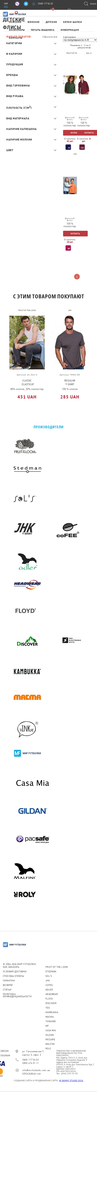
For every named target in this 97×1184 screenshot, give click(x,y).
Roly (48, 1048)
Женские (33, 22)
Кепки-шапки (72, 22)
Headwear (51, 994)
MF (47, 1026)
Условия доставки (15, 971)
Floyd (49, 998)
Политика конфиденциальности (17, 995)
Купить (75, 132)
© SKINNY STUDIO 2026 (71, 1080)
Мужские (15, 22)
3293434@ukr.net (31, 1073)
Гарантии (9, 980)
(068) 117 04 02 (45, 3)
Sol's (48, 976)
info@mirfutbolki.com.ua (36, 1070)
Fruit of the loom (56, 967)
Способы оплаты (13, 976)
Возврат (8, 985)
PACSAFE (50, 1039)
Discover (50, 1003)
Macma (49, 1017)
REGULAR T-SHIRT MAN (69, 382)
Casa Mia (50, 1030)
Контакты (15, 37)
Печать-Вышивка (43, 30)
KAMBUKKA (51, 1012)
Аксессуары (17, 30)
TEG (47, 1007)
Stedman (50, 971)
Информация (70, 30)
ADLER (49, 989)
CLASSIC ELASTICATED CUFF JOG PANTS (28, 382)
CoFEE (49, 985)
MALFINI (50, 1044)
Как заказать (11, 967)
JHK (47, 980)
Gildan (49, 1035)
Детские (51, 22)
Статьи (7, 989)
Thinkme (50, 1021)
